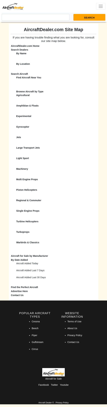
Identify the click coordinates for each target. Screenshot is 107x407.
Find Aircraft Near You (28, 77)
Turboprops (22, 232)
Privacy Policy (74, 335)
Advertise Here (19, 291)
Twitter (54, 385)
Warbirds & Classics (27, 242)
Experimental (23, 116)
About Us (72, 328)
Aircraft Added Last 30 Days (31, 277)
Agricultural (23, 95)
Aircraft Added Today (27, 263)
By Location (23, 64)
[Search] (35, 17)
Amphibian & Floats (27, 105)
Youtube (64, 385)
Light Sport (22, 158)
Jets (18, 137)
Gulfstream (37, 342)
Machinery (22, 169)
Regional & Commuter (28, 200)
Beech (35, 328)
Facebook (43, 385)
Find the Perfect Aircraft (24, 287)
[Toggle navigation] (100, 6)
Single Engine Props (27, 210)
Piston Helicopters (26, 190)
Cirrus (35, 349)
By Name (21, 53)
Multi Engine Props (27, 179)
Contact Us (17, 295)
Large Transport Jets (28, 147)
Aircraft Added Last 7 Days (30, 270)
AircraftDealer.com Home (25, 46)
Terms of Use (74, 321)
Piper (34, 335)
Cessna (36, 321)
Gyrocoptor (22, 126)
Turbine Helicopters (27, 221)
